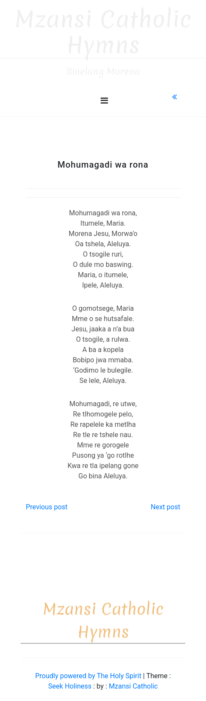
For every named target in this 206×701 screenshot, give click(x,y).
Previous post (47, 503)
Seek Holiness (70, 682)
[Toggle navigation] (104, 96)
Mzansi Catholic (133, 682)
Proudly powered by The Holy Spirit (89, 672)
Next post (165, 503)
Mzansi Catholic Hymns (103, 29)
